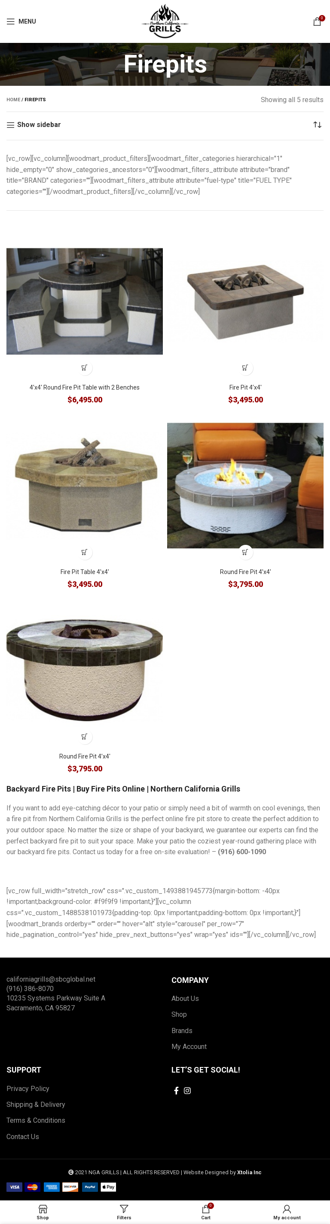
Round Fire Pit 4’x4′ (245, 571)
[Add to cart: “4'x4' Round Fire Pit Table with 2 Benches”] (84, 367)
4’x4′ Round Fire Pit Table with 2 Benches (85, 387)
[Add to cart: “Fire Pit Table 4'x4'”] (84, 552)
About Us (185, 998)
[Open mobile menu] (21, 21)
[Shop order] (317, 124)
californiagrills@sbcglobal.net (50, 979)
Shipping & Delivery (35, 1104)
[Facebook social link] (176, 1090)
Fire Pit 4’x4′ (245, 387)
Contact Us (22, 1137)
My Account (189, 1047)
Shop (179, 1014)
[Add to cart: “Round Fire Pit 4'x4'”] (245, 552)
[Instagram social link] (187, 1090)
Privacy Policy (27, 1089)
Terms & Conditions (35, 1120)
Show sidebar (39, 125)
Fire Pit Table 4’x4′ (85, 571)
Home (13, 100)
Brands (181, 1031)
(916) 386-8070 (30, 989)
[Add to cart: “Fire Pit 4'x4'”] (245, 367)
